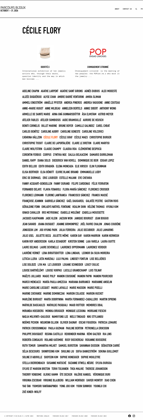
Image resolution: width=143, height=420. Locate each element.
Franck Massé (100, 195)
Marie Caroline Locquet (36, 288)
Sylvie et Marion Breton (36, 369)
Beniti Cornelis (31, 126)
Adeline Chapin (30, 91)
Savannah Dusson (89, 346)
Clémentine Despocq (89, 149)
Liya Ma (42, 265)
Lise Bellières (98, 259)
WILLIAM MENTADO (75, 380)
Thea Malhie (77, 369)
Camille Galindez (84, 126)
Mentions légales (43, 416)
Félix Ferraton (100, 184)
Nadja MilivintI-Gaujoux (36, 317)
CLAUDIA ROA (70, 149)
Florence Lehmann (33, 195)
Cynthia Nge (60, 155)
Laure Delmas (30, 247)
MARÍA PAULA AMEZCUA (55, 282)
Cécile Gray (66, 137)
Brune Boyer (66, 126)
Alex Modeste (109, 91)
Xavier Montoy (94, 380)
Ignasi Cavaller (31, 213)
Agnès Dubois (92, 91)
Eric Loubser (50, 178)
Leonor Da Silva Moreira (96, 253)
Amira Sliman (93, 97)
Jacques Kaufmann (33, 218)
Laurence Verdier (96, 247)
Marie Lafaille (59, 288)
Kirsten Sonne (76, 241)
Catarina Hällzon (32, 137)
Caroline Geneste (70, 132)
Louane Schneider (73, 265)
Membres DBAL (94, 305)
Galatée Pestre (94, 201)
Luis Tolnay (95, 270)
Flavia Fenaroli (52, 189)
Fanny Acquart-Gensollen (37, 184)
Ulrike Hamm (50, 374)
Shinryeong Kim (50, 351)
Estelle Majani (67, 178)
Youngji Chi (99, 386)
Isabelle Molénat (70, 213)
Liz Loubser (54, 265)
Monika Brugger (54, 311)
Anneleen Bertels (72, 108)
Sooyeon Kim (51, 357)
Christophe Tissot (32, 143)
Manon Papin (84, 276)
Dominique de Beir (88, 160)
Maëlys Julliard (31, 276)
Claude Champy (52, 149)
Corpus (47, 155)
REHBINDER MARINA (75, 334)
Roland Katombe (54, 340)
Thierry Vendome (32, 374)
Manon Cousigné (66, 276)
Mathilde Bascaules (33, 305)
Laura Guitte (108, 241)
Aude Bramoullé (71, 120)
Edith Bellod (29, 166)
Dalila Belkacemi (78, 155)
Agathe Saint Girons (71, 91)
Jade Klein (51, 218)
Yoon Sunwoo (84, 386)
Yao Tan (26, 386)
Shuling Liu (67, 351)
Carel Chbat (103, 126)
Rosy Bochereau (74, 340)
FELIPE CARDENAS (81, 184)
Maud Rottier (77, 305)
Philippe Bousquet (32, 334)
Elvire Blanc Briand (67, 172)
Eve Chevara (85, 178)
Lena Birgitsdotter (53, 253)
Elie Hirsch (81, 166)
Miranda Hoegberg (33, 311)
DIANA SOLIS (44, 160)
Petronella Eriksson (97, 328)
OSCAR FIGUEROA (87, 322)
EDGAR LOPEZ (107, 160)
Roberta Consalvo (32, 340)
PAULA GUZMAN (56, 328)
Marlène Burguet (32, 299)
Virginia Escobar (32, 380)
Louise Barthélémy (33, 270)
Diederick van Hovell (64, 160)
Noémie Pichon (30, 322)
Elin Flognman (97, 166)
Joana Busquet (46, 224)
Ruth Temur (29, 346)
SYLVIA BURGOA (103, 363)
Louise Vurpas (54, 270)
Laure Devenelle (49, 247)
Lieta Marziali (46, 259)
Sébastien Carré (110, 346)
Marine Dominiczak (54, 294)
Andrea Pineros (73, 103)
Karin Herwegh (110, 236)
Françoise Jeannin (32, 201)
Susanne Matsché (56, 363)
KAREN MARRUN (92, 236)
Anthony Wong (108, 108)
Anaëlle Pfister (53, 103)
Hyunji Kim (112, 207)
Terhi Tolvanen (60, 369)
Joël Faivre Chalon (91, 224)
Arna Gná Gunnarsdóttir (66, 114)
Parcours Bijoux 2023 (98, 416)
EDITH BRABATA (46, 166)
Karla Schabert (57, 241)
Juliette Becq (43, 236)
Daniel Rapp (29, 160)
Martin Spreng (108, 299)
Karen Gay (76, 236)
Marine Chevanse (32, 294)
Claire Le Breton (81, 143)
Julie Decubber (86, 230)
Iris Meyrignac (50, 213)
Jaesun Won (65, 218)
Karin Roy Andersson (34, 241)
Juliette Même (61, 236)
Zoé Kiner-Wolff (31, 392)
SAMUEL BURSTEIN (68, 346)
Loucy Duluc (92, 265)
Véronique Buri (101, 374)
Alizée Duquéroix (32, 97)
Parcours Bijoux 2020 (79, 416)
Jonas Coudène (112, 224)
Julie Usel (28, 236)
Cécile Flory (51, 137)
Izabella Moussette (93, 213)
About (117, 9)
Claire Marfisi (101, 143)
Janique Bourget (83, 218)
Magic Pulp (49, 276)
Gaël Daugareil (75, 201)
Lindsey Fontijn (79, 259)
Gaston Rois (111, 201)
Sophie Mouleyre (90, 357)
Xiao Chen (110, 380)
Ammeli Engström (32, 103)
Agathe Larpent (49, 91)
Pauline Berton (74, 328)
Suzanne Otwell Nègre (81, 363)
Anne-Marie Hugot (32, 108)
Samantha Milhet (47, 346)
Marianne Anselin (102, 282)
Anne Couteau (112, 103)
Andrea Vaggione (93, 103)
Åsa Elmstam (89, 114)
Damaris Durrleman (101, 155)
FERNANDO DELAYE (32, 189)
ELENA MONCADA (64, 166)
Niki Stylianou (95, 317)
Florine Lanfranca (56, 195)
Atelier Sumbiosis (50, 120)
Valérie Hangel (82, 374)
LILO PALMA (62, 259)
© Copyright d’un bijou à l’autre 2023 (18, 416)
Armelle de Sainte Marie (36, 114)
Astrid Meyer (105, 114)
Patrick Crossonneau (34, 328)
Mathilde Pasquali (57, 305)
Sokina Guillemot (108, 351)
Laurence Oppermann (73, 247)
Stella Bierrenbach (33, 363)
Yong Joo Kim (67, 386)
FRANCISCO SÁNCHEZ (79, 195)
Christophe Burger (100, 137)
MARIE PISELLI (94, 288)
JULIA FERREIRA (67, 230)
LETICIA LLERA (29, 259)
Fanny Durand (62, 184)
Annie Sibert (91, 108)
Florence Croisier (98, 189)
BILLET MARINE (49, 126)
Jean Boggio (102, 218)
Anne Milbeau (52, 108)
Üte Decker (66, 374)
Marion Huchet (94, 294)
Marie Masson (78, 288)
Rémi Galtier (94, 334)
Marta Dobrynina (53, 299)
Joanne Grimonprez (67, 224)
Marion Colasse (76, 294)
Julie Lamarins (104, 230)
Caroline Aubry (50, 132)
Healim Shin (79, 207)
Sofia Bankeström (86, 351)
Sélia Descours (31, 351)
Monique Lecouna (76, 311)
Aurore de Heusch (93, 120)
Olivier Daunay (68, 322)
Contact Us (127, 9)
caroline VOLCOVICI (92, 132)
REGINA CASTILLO (54, 334)
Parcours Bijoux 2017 (60, 416)
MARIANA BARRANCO (79, 282)
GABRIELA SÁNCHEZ (55, 201)
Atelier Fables (30, 120)
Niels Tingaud (77, 317)
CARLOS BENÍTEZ (30, 132)
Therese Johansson (96, 369)
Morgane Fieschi (96, 311)
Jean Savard (29, 224)
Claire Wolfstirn (32, 149)
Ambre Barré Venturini (71, 97)
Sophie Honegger (69, 357)
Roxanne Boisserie (95, 340)
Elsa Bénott (47, 172)
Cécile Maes (81, 137)
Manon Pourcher (103, 276)
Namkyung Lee (60, 317)
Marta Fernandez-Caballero (81, 299)
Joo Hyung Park (48, 230)
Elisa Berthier (30, 172)
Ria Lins (107, 334)
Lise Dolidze (29, 265)
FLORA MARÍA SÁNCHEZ (75, 189)
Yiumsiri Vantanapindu (45, 386)
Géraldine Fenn (31, 207)
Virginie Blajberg (53, 380)
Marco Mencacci (31, 282)
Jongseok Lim (30, 230)
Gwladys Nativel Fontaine (56, 207)
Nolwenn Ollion (49, 322)
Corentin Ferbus (31, 155)
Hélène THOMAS (95, 207)
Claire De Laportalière (57, 143)
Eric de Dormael (31, 178)
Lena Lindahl (72, 253)
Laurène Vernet (31, 253)
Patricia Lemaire (107, 322)
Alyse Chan (49, 97)
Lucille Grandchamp (75, 270)
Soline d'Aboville (32, 357)
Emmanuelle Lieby (90, 172)
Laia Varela (92, 241)
